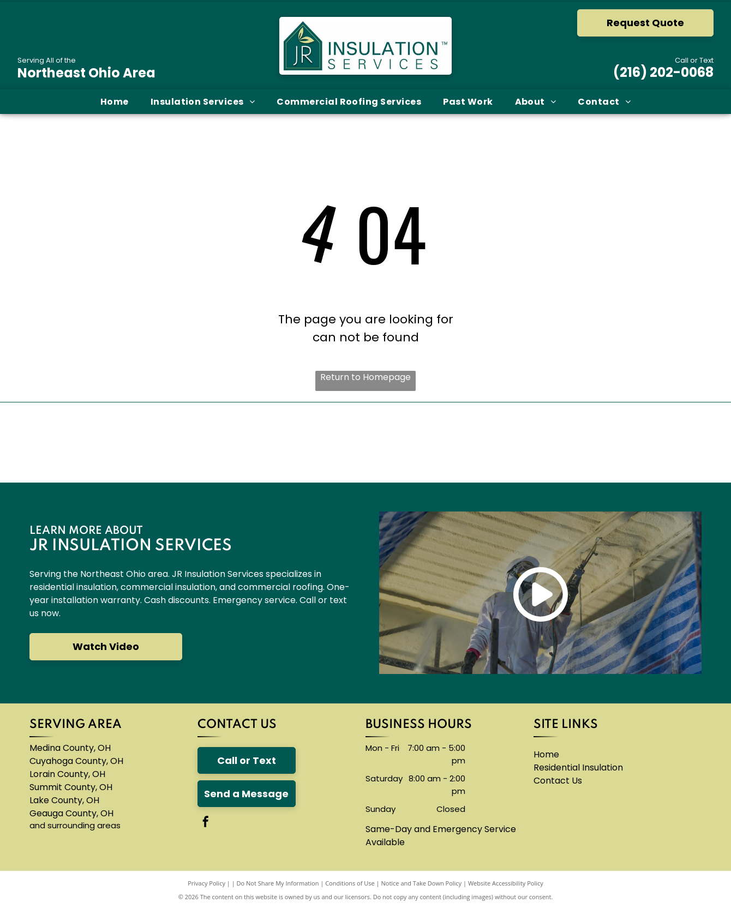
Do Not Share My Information (278, 883)
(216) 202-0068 (663, 72)
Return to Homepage (365, 377)
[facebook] (205, 823)
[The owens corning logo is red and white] (63, 442)
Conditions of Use (350, 883)
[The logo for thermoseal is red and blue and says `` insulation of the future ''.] (547, 442)
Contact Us (558, 780)
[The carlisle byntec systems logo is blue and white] (184, 442)
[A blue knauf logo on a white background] (305, 442)
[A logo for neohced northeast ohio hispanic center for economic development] (668, 442)
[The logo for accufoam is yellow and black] (426, 442)
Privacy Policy (206, 883)
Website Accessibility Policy (505, 883)
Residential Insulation (578, 767)
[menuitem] (114, 101)
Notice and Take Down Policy (421, 883)
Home (546, 754)
